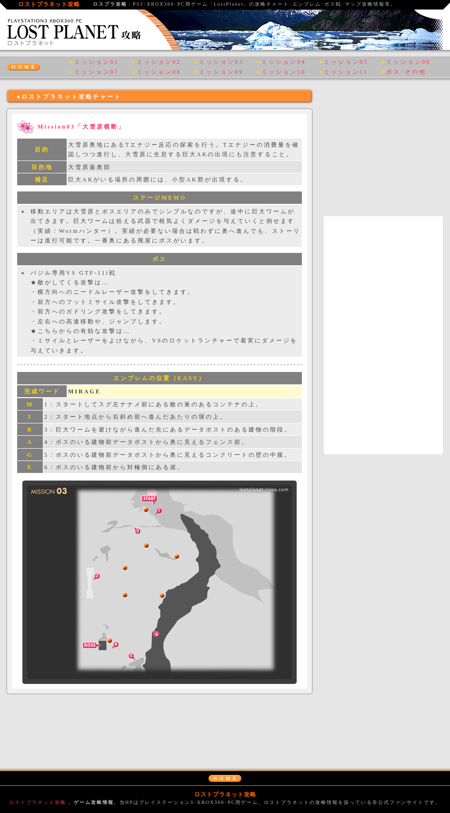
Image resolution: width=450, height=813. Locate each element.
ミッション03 (221, 62)
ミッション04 (283, 62)
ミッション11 (346, 72)
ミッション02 (159, 62)
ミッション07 (96, 72)
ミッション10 (283, 72)
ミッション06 (408, 62)
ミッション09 (221, 72)
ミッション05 (346, 62)
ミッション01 (96, 62)
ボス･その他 (406, 72)
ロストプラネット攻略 (37, 802)
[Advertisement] (159, 725)
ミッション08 (159, 72)
